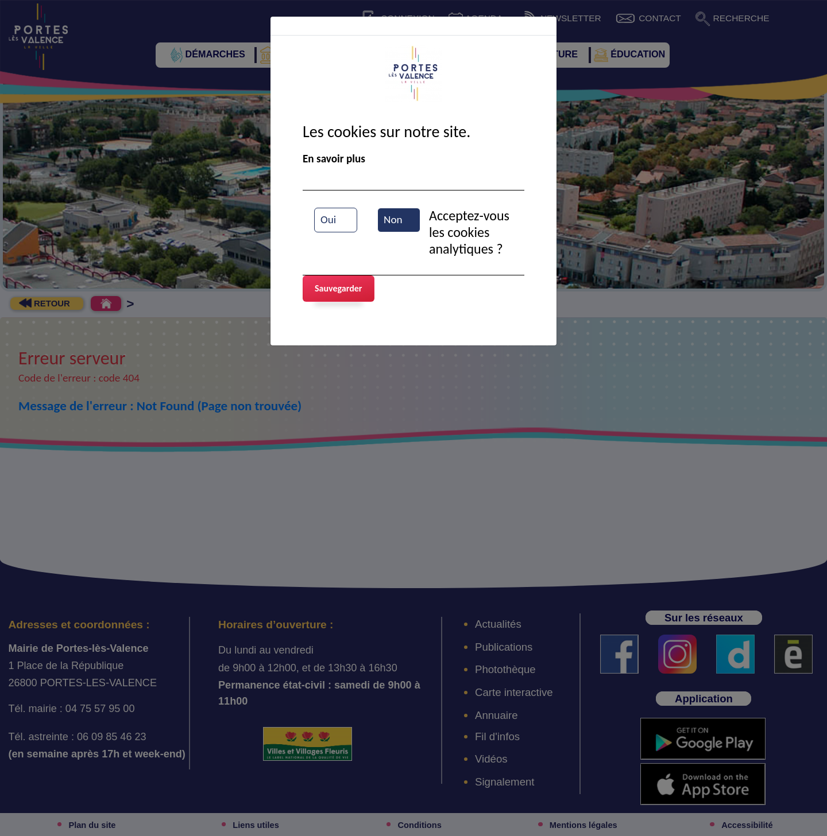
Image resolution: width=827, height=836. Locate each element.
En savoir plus (334, 158)
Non (393, 219)
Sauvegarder (338, 288)
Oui (328, 219)
